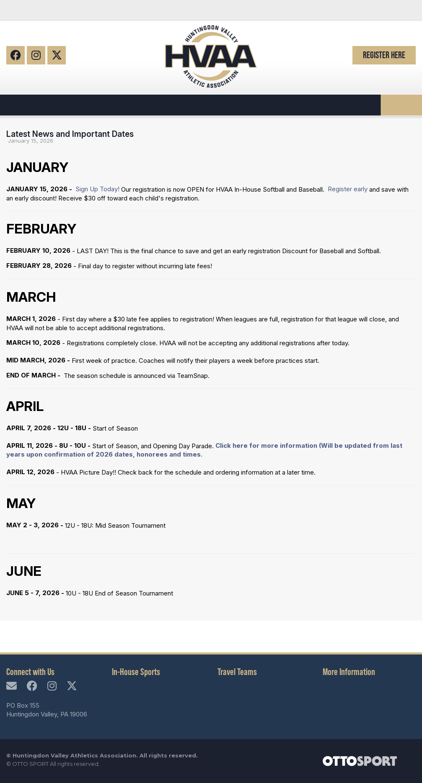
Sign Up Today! (97, 189)
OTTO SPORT (30, 763)
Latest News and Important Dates (70, 134)
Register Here (384, 55)
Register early (347, 189)
